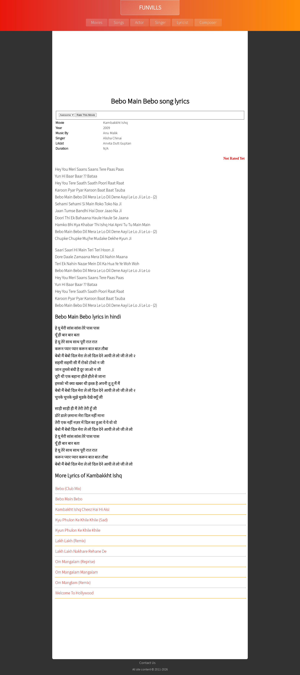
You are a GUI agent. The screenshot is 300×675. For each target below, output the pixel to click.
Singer (160, 22)
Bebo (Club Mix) (68, 488)
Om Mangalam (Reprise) (75, 561)
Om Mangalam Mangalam (76, 572)
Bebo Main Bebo (68, 498)
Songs (119, 22)
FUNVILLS (150, 7)
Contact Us (147, 662)
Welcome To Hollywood (74, 592)
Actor (139, 22)
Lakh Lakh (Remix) (70, 540)
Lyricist (182, 22)
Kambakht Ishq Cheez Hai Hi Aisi (82, 509)
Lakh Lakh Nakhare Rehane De (80, 551)
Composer (208, 22)
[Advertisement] (150, 65)
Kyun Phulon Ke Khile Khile (77, 530)
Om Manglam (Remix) (73, 582)
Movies (96, 22)
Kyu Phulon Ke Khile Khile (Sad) (81, 519)
